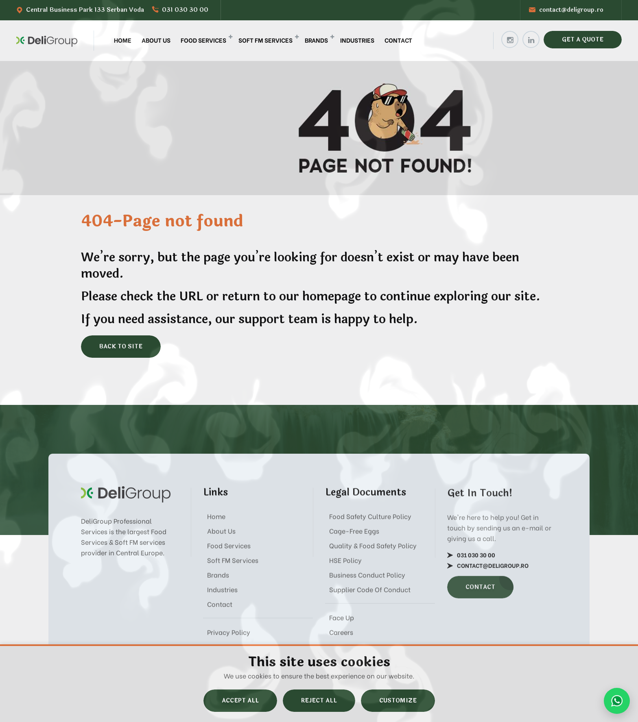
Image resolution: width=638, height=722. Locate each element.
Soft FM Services (265, 39)
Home (122, 39)
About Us (156, 39)
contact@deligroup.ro (571, 10)
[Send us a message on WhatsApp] (617, 701)
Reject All (319, 700)
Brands (316, 39)
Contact (398, 39)
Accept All (240, 700)
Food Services (203, 39)
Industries (357, 39)
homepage (331, 296)
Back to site (120, 346)
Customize (398, 700)
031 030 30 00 (185, 10)
